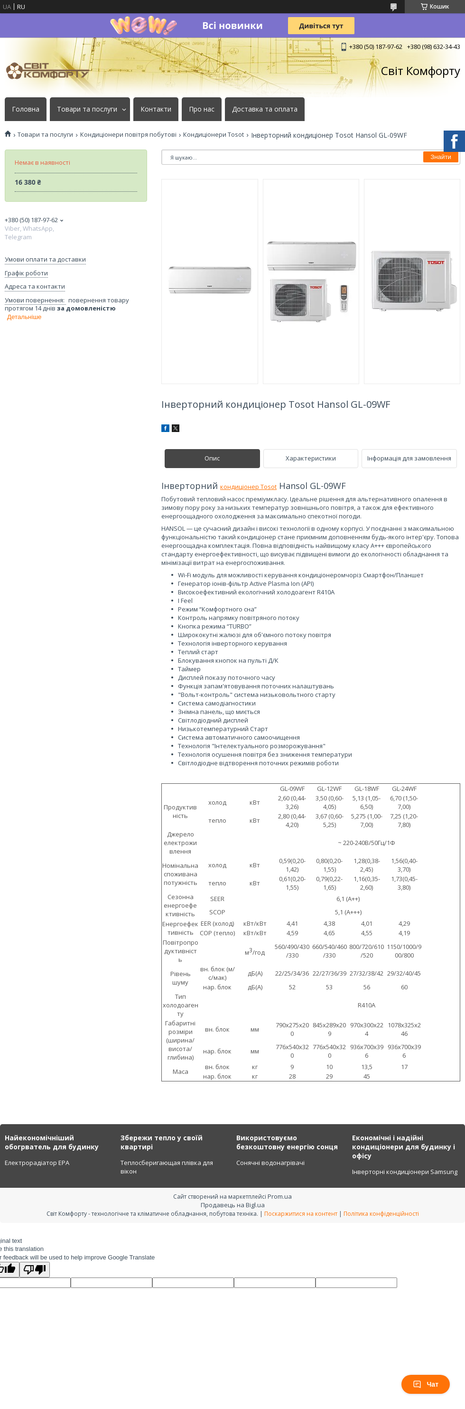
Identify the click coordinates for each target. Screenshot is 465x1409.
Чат (425, 1384)
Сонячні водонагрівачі (270, 1162)
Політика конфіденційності (381, 1214)
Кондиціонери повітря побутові (128, 135)
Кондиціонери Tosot (213, 135)
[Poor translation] (34, 1269)
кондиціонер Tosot (248, 486)
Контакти (155, 109)
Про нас (201, 109)
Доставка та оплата (265, 109)
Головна (25, 109)
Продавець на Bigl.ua (233, 1205)
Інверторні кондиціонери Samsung (404, 1171)
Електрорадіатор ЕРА (37, 1162)
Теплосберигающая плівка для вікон (167, 1166)
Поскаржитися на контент (300, 1214)
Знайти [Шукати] (440, 156)
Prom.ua (280, 1196)
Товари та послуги (87, 109)
